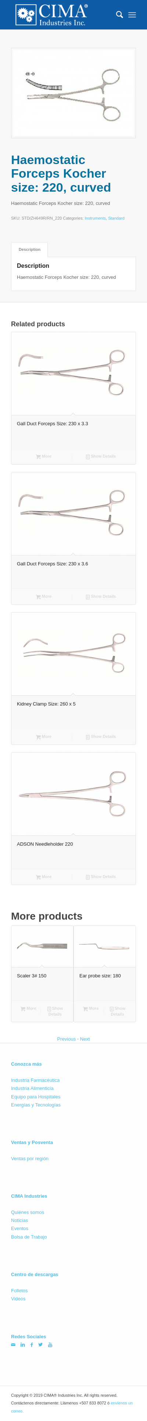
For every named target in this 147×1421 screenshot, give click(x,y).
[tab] (29, 249)
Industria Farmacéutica (35, 1080)
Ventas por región (30, 1158)
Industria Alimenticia (32, 1088)
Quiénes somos (27, 1212)
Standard (116, 218)
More (43, 457)
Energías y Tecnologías (36, 1105)
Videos (18, 1298)
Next (85, 1039)
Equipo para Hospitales (35, 1096)
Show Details (101, 457)
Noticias (19, 1220)
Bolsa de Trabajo (29, 1237)
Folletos (19, 1290)
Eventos (19, 1228)
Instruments (95, 218)
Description (29, 249)
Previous (66, 1039)
